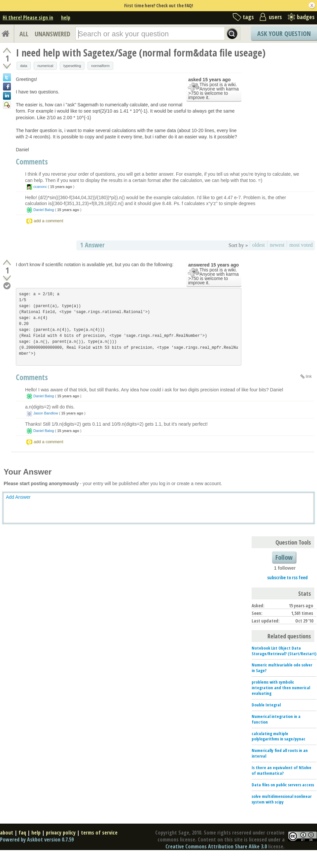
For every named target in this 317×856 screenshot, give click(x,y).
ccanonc (40, 187)
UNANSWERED (52, 33)
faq (22, 832)
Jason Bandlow (45, 413)
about (6, 832)
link (309, 376)
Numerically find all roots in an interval (280, 753)
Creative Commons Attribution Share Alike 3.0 (216, 846)
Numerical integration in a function (276, 719)
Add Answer (18, 497)
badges (306, 17)
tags (248, 17)
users (275, 17)
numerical (45, 66)
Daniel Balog (43, 210)
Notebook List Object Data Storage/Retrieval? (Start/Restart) (284, 651)
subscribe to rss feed (287, 577)
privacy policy (61, 832)
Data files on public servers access (283, 785)
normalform (100, 66)
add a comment (48, 220)
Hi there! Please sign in (28, 17)
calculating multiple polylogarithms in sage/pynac (278, 736)
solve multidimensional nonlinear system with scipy (282, 799)
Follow (284, 557)
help (65, 17)
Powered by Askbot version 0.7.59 (37, 839)
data (23, 66)
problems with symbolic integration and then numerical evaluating (281, 687)
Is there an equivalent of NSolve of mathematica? (281, 770)
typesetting (72, 66)
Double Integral (266, 705)
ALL (23, 33)
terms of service (99, 832)
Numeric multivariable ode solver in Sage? (282, 667)
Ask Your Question (284, 33)
